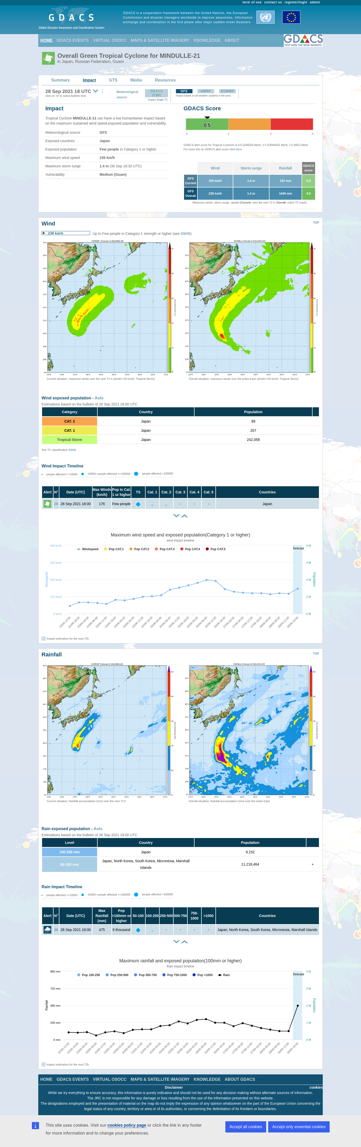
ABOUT (232, 40)
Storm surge (251, 168)
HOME (46, 40)
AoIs (99, 398)
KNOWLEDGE (207, 40)
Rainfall (285, 168)
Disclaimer (174, 1087)
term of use (252, 2)
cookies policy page (126, 1125)
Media (136, 80)
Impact (89, 80)
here (239, 149)
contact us (273, 2)
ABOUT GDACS (240, 1079)
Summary (60, 80)
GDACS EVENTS (73, 40)
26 (56, 504)
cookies (316, 1087)
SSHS (185, 234)
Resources (165, 80)
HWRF (206, 91)
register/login (296, 2)
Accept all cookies (245, 1127)
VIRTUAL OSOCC (109, 40)
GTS (113, 80)
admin (315, 2)
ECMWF (227, 91)
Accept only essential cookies (299, 1127)
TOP (316, 222)
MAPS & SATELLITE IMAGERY (160, 40)
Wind (215, 168)
